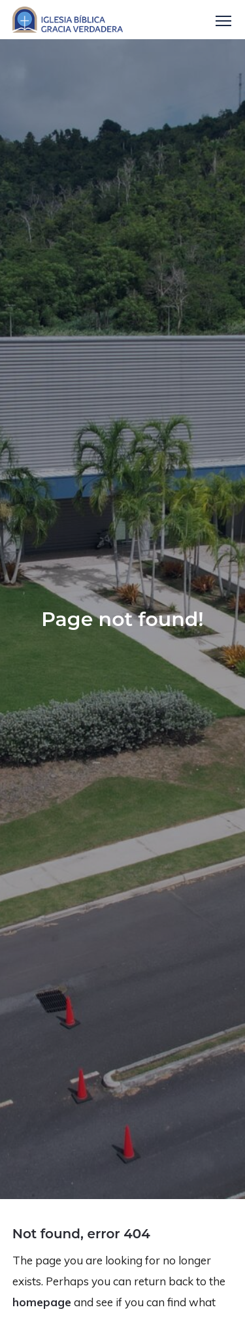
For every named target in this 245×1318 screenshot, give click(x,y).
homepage (41, 1302)
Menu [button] (223, 21)
